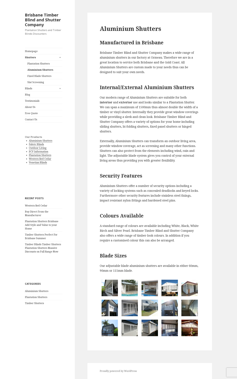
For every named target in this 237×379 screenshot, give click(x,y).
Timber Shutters (34, 303)
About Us (30, 107)
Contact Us (31, 119)
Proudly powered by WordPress (118, 371)
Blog (27, 94)
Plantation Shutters (38, 63)
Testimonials (32, 100)
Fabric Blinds (36, 144)
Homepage (31, 51)
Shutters (30, 57)
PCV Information (38, 151)
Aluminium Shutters (40, 69)
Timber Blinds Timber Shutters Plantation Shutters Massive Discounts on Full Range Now (43, 248)
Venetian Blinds (38, 162)
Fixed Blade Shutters (39, 76)
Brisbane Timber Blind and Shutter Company (43, 19)
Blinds (28, 88)
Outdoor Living (38, 148)
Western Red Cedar (40, 158)
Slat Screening (35, 82)
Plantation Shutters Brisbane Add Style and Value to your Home (41, 225)
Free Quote (31, 113)
